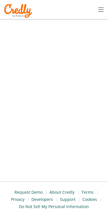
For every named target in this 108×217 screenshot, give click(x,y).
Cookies (23, 212)
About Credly (54, 196)
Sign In (90, 9)
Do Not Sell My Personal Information (73, 212)
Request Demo (20, 196)
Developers (74, 204)
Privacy (101, 196)
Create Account (50, 9)
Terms (81, 196)
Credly (19, 11)
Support (100, 204)
